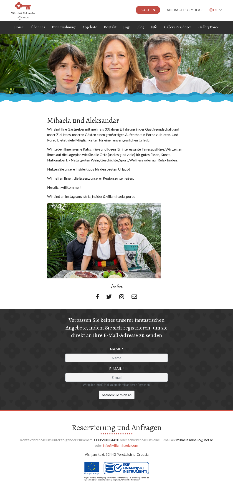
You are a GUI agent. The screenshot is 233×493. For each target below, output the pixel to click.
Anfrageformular (185, 10)
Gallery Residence (178, 26)
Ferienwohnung (64, 26)
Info (154, 26)
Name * (116, 349)
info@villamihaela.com (120, 445)
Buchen (147, 10)
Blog (140, 26)
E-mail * (116, 368)
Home (19, 26)
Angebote (89, 26)
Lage (127, 26)
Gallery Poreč (208, 26)
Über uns (38, 26)
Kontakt (110, 26)
